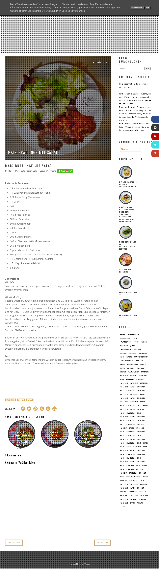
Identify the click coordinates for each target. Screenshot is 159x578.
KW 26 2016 (124, 417)
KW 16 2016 (124, 394)
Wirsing (123, 492)
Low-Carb (137, 349)
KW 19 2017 (145, 372)
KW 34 (139, 435)
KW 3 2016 (140, 424)
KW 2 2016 (130, 368)
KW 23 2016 (124, 488)
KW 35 (132, 439)
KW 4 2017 (133, 499)
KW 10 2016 (130, 379)
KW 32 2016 (141, 432)
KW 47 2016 (141, 462)
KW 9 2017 (142, 473)
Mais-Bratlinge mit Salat (33, 152)
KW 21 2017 (144, 484)
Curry (122, 368)
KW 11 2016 (124, 383)
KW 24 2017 (141, 409)
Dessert (142, 492)
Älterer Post (102, 542)
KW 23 (145, 405)
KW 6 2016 (130, 469)
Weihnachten (132, 364)
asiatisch (124, 346)
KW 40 (129, 447)
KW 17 (142, 394)
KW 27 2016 (141, 417)
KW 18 (132, 398)
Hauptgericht (125, 342)
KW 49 (122, 357)
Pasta (135, 338)
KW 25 (122, 413)
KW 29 (122, 424)
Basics (145, 477)
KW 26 (139, 413)
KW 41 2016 (124, 450)
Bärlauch (133, 353)
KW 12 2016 (144, 383)
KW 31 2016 (131, 432)
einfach (139, 361)
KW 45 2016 (131, 458)
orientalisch (125, 349)
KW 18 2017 (124, 402)
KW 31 (122, 432)
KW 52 (122, 469)
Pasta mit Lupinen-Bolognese (54, 435)
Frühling (123, 495)
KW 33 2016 (131, 435)
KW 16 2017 (134, 394)
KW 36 (122, 443)
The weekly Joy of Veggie (79, 564)
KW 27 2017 (124, 503)
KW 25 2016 (131, 413)
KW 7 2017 (143, 499)
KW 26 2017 (124, 499)
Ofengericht (125, 338)
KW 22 (139, 405)
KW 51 (144, 465)
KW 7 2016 (139, 469)
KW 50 (138, 465)
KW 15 (122, 390)
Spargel (144, 342)
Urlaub (140, 503)
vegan (122, 364)
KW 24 (132, 409)
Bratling (123, 480)
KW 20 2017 (134, 484)
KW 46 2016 (124, 462)
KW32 (122, 477)
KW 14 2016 (141, 387)
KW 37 (139, 443)
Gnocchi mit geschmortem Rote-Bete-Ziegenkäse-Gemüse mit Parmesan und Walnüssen (126, 214)
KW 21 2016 (131, 405)
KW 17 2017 (124, 484)
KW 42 (132, 450)
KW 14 (132, 387)
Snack (132, 503)
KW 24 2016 (144, 495)
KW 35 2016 (141, 439)
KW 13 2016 (20, 171)
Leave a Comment (48, 171)
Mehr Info (137, 7)
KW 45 (122, 458)
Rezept (29, 171)
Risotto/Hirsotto (127, 361)
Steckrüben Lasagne (125, 270)
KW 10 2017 (140, 379)
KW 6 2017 (140, 488)
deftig (122, 507)
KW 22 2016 (124, 375)
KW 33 (122, 435)
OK (147, 7)
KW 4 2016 (140, 368)
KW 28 (122, 420)
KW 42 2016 (141, 450)
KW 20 (142, 402)
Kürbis (129, 357)
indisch (143, 364)
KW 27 (132, 417)
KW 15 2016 (131, 390)
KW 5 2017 (133, 375)
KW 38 (145, 443)
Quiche (132, 346)
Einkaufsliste (133, 334)
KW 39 (122, 447)
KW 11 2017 (134, 383)
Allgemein (132, 492)
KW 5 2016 (130, 465)
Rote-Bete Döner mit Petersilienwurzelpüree (128, 245)
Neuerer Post (14, 542)
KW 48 (122, 465)
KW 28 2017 (141, 420)
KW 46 (139, 458)
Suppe (136, 342)
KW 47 (132, 462)
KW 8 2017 (123, 473)
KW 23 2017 (124, 409)
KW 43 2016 (131, 454)
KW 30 (131, 428)
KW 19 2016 (134, 402)
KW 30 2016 (140, 428)
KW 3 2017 (123, 428)
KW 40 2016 (137, 447)
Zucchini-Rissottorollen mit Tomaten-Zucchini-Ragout (21, 440)
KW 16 (142, 480)
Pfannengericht (141, 357)
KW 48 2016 (143, 353)
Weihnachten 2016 (133, 477)
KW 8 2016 (143, 375)
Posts (124, 149)
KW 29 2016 (131, 424)
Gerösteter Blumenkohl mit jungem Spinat (88, 437)
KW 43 (122, 454)
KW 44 (132, 488)
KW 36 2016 (131, 443)
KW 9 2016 (132, 473)
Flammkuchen (133, 372)
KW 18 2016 (141, 398)
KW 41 (145, 447)
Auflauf (123, 353)
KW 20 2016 (134, 495)
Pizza (122, 379)
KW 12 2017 (133, 480)
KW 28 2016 (131, 420)
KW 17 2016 (124, 398)
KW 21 (122, 405)
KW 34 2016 (124, 439)
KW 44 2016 (141, 454)
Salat (35, 171)
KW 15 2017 (141, 390)
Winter (123, 372)
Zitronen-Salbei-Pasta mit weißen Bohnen (128, 184)
